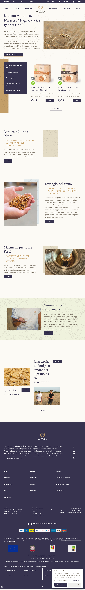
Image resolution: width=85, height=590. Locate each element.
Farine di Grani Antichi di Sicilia (14, 66)
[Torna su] (42, 588)
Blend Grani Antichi (12, 73)
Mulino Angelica (40, 8)
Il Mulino (16, 8)
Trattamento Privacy (63, 484)
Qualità (78, 8)
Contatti (30, 2)
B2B (22, 2)
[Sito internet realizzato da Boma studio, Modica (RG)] (2, 588)
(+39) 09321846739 (75, 508)
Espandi (57, 108)
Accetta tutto (61, 585)
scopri (7, 161)
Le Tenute (28, 8)
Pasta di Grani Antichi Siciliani (13, 84)
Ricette (6, 2)
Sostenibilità (53, 8)
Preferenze (76, 580)
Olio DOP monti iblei (13, 90)
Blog (14, 2)
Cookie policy (60, 491)
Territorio (66, 8)
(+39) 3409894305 (75, 510)
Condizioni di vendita (63, 478)
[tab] (75, 47)
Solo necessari (75, 585)
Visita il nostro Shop (13, 54)
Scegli (50, 100)
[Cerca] (51, 1)
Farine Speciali (11, 78)
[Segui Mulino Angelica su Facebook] (73, 446)
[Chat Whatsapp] (73, 457)
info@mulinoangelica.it (74, 512)
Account (59, 471)
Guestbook (7, 497)
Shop (6, 8)
